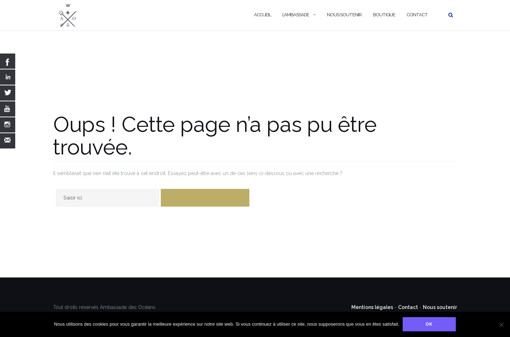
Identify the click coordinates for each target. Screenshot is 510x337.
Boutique (384, 14)
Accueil (262, 14)
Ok (429, 324)
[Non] (501, 324)
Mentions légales (372, 307)
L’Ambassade (295, 14)
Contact (417, 14)
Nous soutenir (344, 14)
